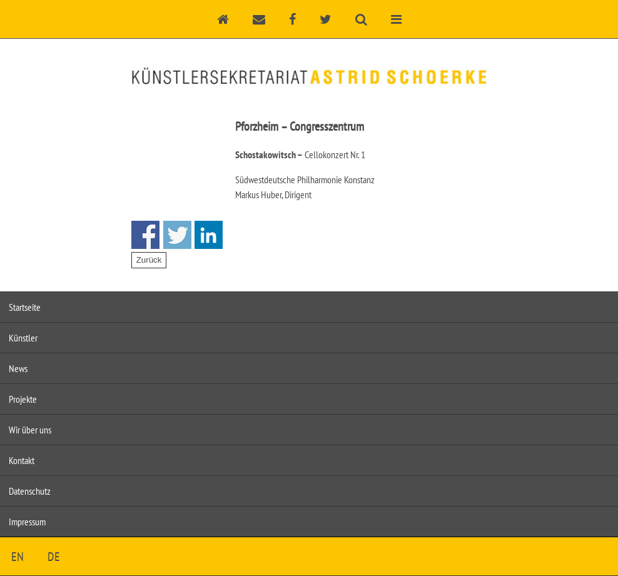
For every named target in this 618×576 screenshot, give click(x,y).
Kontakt (21, 460)
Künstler (23, 337)
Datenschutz (30, 491)
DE (54, 556)
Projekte (23, 399)
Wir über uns (30, 429)
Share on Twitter (177, 235)
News (18, 368)
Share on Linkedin (209, 235)
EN (17, 556)
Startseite (25, 307)
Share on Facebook (145, 235)
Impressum (27, 521)
